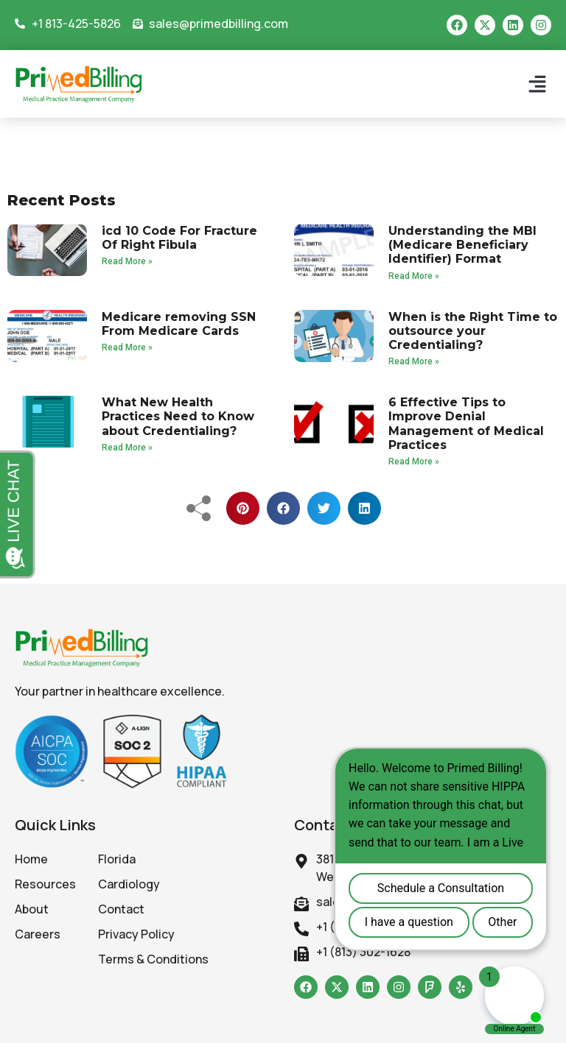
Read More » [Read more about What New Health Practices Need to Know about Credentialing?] (127, 447)
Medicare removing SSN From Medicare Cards (179, 324)
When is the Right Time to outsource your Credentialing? (472, 331)
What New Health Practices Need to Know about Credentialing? (178, 416)
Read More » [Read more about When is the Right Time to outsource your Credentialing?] (413, 361)
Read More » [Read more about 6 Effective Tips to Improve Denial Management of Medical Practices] (413, 461)
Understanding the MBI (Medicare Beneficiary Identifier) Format (462, 245)
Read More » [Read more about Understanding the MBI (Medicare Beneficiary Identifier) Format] (413, 276)
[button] (537, 84)
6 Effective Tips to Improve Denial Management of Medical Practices (466, 423)
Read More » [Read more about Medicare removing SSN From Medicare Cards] (127, 347)
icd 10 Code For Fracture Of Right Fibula (179, 238)
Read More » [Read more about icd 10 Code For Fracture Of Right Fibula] (127, 261)
